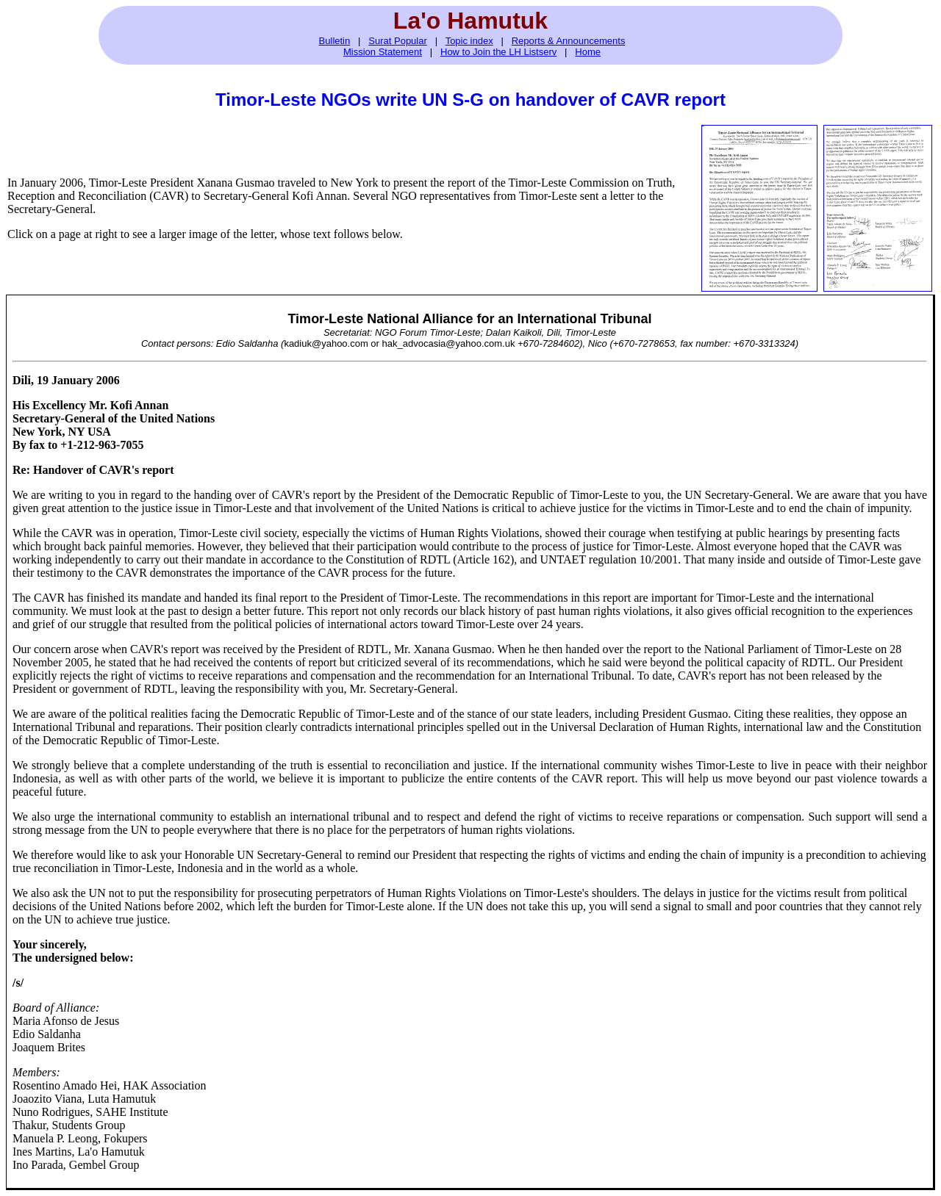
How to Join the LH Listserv (498, 51)
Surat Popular (397, 40)
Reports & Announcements (569, 40)
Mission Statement (382, 51)
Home (588, 51)
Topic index (469, 40)
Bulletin (335, 40)
